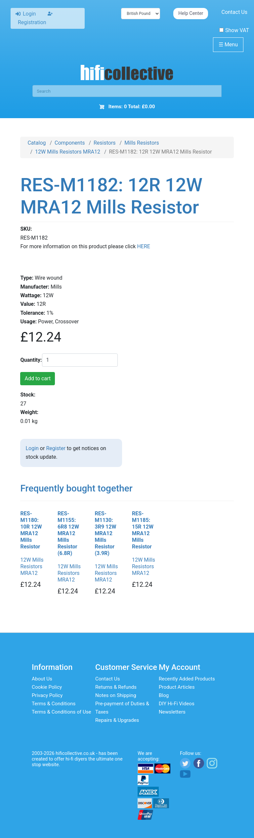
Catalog (36, 143)
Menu (228, 44)
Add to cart (37, 378)
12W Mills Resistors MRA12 (67, 152)
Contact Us (234, 12)
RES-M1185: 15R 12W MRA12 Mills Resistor (142, 530)
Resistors (105, 143)
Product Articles (177, 687)
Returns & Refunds (116, 687)
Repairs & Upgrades (117, 720)
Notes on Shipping (115, 695)
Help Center (190, 13)
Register (55, 448)
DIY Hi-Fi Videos (176, 704)
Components (70, 143)
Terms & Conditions (53, 704)
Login (31, 448)
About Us (42, 679)
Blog (164, 695)
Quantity (30, 360)
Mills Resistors (141, 143)
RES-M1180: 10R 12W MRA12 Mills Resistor (31, 530)
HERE (143, 246)
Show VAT (234, 30)
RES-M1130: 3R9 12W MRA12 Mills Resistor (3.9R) (105, 533)
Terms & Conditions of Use (61, 712)
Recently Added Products (187, 679)
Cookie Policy (47, 687)
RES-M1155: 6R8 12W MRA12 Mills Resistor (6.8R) (68, 533)
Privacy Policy (47, 695)
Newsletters (172, 712)
